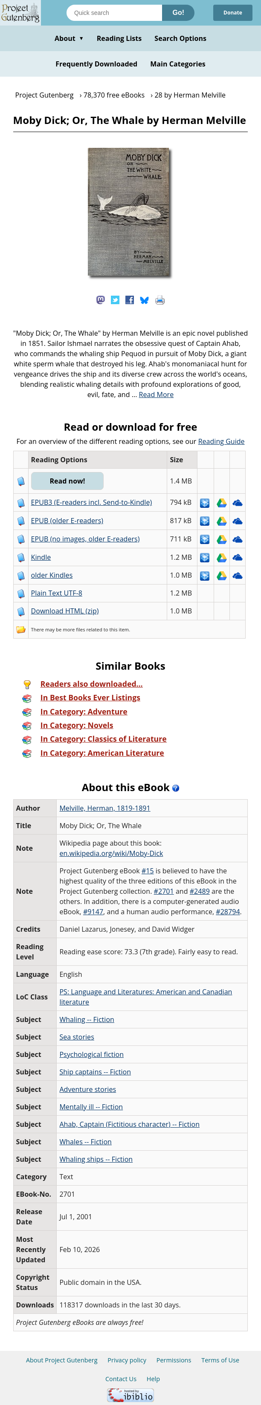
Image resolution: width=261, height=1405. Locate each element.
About (69, 38)
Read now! (67, 481)
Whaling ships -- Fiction (96, 1159)
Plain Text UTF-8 (56, 593)
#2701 (164, 891)
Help (153, 1379)
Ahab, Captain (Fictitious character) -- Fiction (129, 1124)
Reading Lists (119, 38)
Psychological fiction (91, 1054)
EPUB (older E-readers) (67, 520)
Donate (232, 12)
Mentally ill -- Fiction (91, 1106)
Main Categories (178, 64)
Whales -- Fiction (85, 1141)
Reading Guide (221, 441)
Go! (178, 12)
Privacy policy (126, 1360)
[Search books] (114, 13)
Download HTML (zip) (65, 611)
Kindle (41, 557)
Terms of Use (220, 1360)
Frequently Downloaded (96, 64)
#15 (148, 870)
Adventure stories (87, 1089)
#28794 (228, 911)
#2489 (200, 891)
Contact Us (120, 1379)
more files (74, 629)
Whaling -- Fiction (86, 1019)
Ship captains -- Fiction (95, 1072)
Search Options (180, 38)
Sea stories (76, 1037)
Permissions (174, 1360)
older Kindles (52, 575)
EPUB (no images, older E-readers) (85, 539)
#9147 (93, 911)
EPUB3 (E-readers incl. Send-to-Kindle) (91, 502)
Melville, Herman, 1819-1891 (104, 808)
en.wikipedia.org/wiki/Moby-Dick (111, 853)
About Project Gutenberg (62, 1360)
